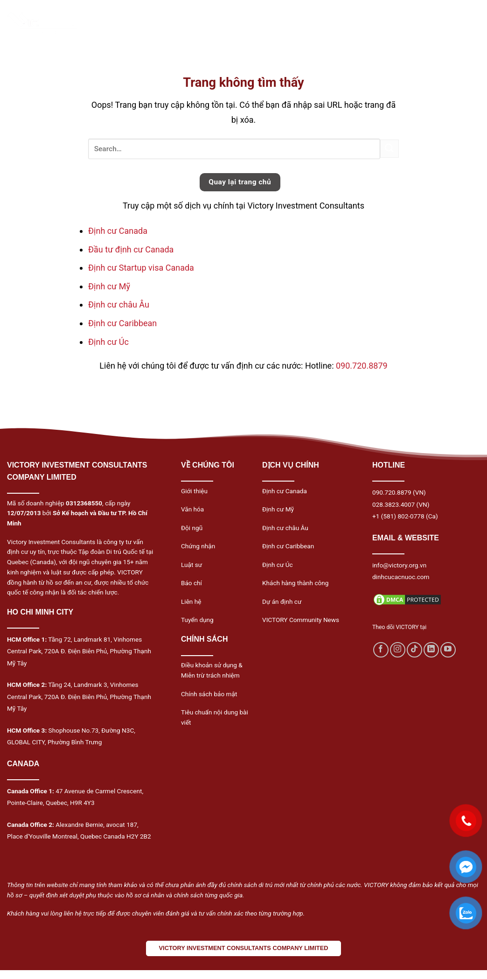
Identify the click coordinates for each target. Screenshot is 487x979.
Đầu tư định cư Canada (131, 249)
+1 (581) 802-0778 (398, 516)
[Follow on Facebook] (381, 649)
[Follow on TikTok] (414, 649)
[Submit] (389, 149)
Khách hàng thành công (295, 583)
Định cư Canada (117, 231)
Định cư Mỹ (109, 286)
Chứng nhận (198, 546)
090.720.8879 (362, 366)
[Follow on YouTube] (448, 649)
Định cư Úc (108, 342)
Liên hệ (191, 601)
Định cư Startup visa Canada (141, 268)
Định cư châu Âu (118, 304)
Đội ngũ (191, 527)
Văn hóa (192, 509)
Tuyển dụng (197, 619)
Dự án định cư (281, 601)
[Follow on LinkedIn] (431, 649)
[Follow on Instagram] (397, 649)
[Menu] (460, 23)
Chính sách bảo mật (209, 694)
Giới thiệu (194, 491)
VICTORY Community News (300, 619)
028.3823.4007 (393, 504)
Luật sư (191, 564)
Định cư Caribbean (122, 323)
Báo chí (191, 583)
